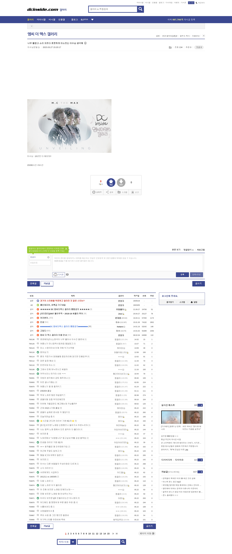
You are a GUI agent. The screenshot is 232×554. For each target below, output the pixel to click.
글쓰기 (198, 283)
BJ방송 (84, 19)
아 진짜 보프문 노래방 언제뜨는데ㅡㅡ (55, 489)
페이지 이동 (147, 533)
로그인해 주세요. (170, 296)
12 (97, 533)
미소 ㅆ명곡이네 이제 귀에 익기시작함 (55, 348)
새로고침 (201, 250)
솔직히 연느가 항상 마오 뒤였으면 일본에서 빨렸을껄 (183, 492)
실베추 (97, 192)
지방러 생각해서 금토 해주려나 (52, 378)
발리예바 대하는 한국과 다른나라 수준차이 (180, 488)
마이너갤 (140, 3)
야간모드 (200, 3)
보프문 (41, 434)
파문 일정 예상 (45, 361)
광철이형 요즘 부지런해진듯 (51, 399)
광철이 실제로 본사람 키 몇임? (52, 412)
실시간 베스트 (168, 405)
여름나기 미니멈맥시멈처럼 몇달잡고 (55, 344)
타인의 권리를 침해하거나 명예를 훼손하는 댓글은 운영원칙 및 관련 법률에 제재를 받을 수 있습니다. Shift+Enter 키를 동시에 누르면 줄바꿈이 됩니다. (95, 259)
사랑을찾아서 (44, 511)
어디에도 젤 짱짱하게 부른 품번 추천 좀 (56, 502)
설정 (158, 36)
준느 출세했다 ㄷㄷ (171, 495)
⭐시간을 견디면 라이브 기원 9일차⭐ (55, 421)
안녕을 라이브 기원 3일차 (50, 442)
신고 (135, 192)
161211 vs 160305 (47, 477)
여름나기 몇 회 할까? (48, 386)
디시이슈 (179, 460)
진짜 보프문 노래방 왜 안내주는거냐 (54, 494)
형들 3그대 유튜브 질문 (49, 455)
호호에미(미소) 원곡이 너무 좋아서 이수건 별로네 (60, 339)
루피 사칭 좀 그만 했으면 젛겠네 (53, 515)
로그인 (191, 3)
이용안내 (196, 36)
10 (89, 533)
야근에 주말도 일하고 (48, 451)
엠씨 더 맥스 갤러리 (42, 34)
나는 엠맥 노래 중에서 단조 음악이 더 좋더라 (58, 429)
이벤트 (176, 3)
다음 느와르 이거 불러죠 (49, 485)
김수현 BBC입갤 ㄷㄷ (170, 436)
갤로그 (161, 3)
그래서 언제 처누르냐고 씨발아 (52, 369)
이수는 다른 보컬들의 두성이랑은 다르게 (56, 464)
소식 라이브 (44, 468)
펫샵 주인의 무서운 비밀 (171, 439)
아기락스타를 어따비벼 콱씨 (51, 519)
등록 (182, 275)
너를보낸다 (43, 507)
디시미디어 (166, 460)
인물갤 (154, 3)
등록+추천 (196, 275)
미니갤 (147, 3)
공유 (109, 192)
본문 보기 (176, 250)
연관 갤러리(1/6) (169, 36)
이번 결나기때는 (46, 382)
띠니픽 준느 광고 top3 (172, 482)
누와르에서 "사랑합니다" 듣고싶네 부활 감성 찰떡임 (61, 438)
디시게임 (169, 3)
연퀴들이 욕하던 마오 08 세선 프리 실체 (179, 478)
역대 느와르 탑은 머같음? (50, 395)
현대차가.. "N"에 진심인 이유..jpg (174, 450)
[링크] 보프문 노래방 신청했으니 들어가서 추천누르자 (62, 425)
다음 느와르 (44, 481)
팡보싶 (41, 352)
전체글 (33, 283)
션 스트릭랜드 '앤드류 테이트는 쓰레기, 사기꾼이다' (182, 443)
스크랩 (170, 47)
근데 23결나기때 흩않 (48, 408)
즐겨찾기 (170, 302)
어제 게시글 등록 (181, 19)
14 (104, 533)
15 (108, 533)
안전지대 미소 (45, 365)
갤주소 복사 (185, 36)
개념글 (47, 283)
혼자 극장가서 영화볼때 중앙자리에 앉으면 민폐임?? (62, 356)
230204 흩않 (44, 391)
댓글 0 (199, 47)
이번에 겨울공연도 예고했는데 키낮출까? (57, 404)
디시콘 (183, 3)
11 (93, 533)
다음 (113, 534)
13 (101, 533)
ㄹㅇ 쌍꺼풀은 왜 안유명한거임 (52, 446)
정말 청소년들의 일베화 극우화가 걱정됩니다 (179, 446)
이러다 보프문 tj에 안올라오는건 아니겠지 (57, 498)
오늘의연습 (43, 416)
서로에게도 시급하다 (48, 472)
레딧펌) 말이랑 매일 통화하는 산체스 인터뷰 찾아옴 (183, 485)
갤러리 (30, 19)
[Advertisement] (53, 76)
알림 (194, 302)
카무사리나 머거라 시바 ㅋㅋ (51, 374)
